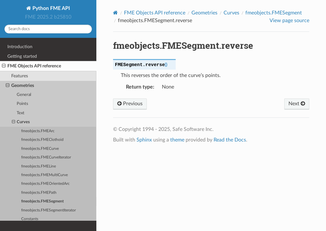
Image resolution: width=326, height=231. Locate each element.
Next (296, 103)
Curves (21, 122)
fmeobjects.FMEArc (38, 131)
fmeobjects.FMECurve (40, 148)
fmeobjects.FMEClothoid (42, 139)
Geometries (20, 86)
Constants (29, 219)
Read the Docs (230, 139)
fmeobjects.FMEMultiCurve (44, 175)
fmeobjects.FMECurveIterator (46, 157)
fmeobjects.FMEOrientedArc (45, 183)
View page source (289, 20)
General (24, 95)
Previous (130, 103)
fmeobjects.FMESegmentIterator (48, 210)
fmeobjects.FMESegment (42, 201)
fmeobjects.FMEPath (39, 192)
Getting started (22, 56)
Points (22, 104)
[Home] (115, 12)
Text (20, 113)
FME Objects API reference (31, 66)
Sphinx (144, 139)
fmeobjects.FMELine (38, 166)
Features (19, 75)
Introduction (19, 46)
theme (177, 139)
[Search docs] (48, 29)
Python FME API (50, 8)
